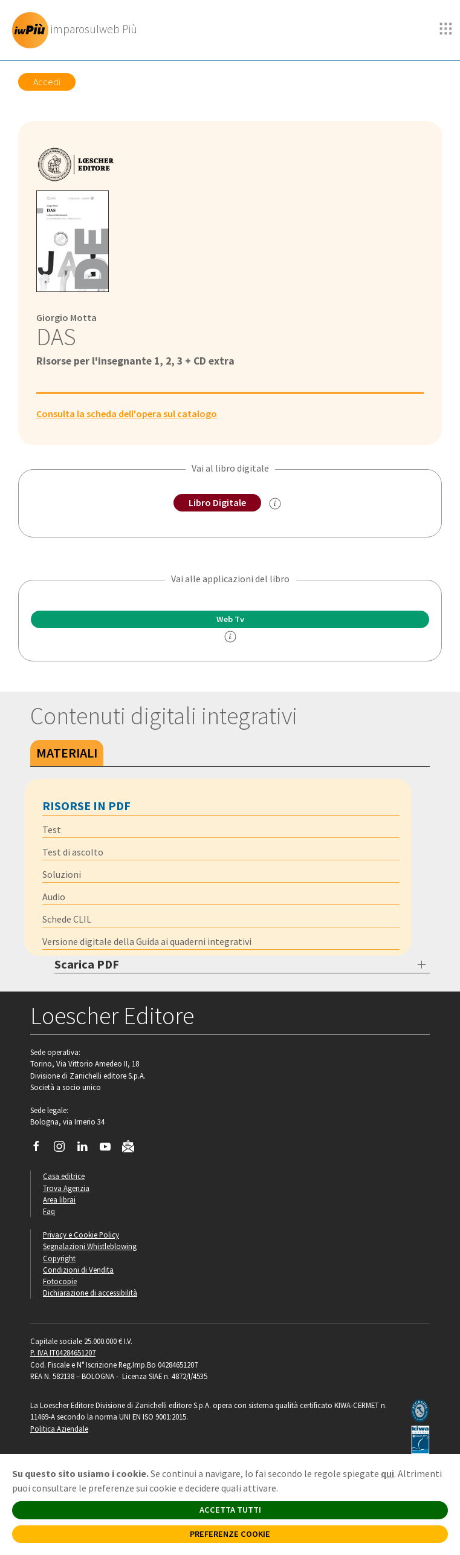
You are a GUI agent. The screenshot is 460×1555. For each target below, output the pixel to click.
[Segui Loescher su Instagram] (63, 1149)
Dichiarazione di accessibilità (90, 1292)
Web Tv (230, 619)
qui (387, 1473)
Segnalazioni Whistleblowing (90, 1246)
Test (51, 829)
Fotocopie (60, 1281)
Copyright (59, 1258)
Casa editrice (64, 1176)
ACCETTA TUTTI (230, 1509)
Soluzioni (61, 874)
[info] (230, 637)
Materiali (66, 752)
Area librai (59, 1199)
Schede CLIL (66, 919)
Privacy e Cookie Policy (81, 1234)
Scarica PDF (86, 964)
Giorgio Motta (66, 317)
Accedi (46, 82)
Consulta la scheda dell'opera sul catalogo (126, 413)
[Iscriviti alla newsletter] (132, 1149)
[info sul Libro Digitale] (275, 504)
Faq (49, 1211)
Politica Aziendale (59, 1428)
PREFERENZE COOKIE (230, 1533)
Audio (53, 897)
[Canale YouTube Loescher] (109, 1149)
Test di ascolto (72, 852)
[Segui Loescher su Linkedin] (86, 1149)
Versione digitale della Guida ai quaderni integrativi (146, 941)
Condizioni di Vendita (78, 1269)
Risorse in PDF (86, 805)
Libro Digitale (217, 502)
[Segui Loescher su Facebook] (40, 1149)
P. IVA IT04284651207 (63, 1352)
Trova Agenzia (66, 1188)
